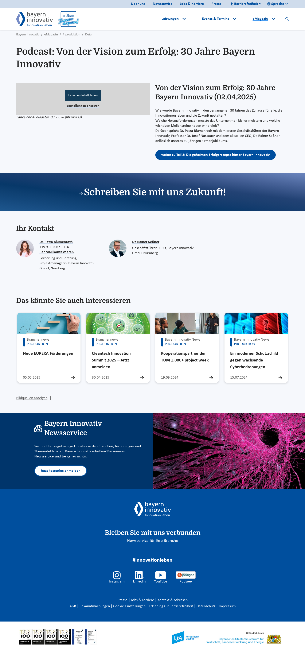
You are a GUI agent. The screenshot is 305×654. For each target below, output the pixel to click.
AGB (73, 606)
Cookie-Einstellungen (129, 606)
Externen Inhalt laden (83, 95)
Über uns (138, 4)
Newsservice (162, 4)
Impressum (227, 606)
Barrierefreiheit (244, 4)
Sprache (275, 4)
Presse (216, 4)
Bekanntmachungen (95, 606)
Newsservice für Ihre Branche (152, 541)
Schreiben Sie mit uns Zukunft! (155, 192)
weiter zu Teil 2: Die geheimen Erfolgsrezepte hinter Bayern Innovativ (215, 155)
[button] (194, 19)
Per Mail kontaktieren (56, 252)
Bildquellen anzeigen (31, 398)
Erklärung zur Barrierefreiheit (171, 606)
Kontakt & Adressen (172, 600)
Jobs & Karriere (192, 4)
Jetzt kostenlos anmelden (61, 471)
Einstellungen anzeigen (83, 106)
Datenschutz (206, 606)
